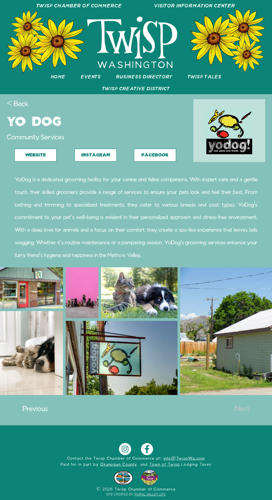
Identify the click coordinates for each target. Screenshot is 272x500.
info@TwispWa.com (184, 458)
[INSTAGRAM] (95, 155)
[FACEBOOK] (155, 155)
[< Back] (24, 104)
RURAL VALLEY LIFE (150, 494)
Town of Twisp (164, 465)
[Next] (236, 409)
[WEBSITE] (35, 155)
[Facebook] (147, 449)
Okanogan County (118, 465)
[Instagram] (125, 449)
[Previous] (40, 409)
